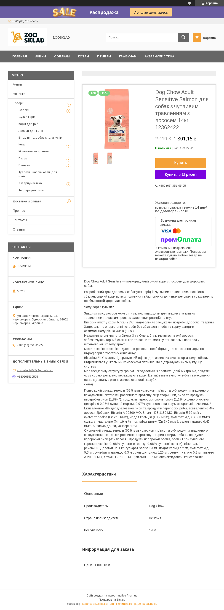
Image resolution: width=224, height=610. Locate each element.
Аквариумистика (159, 56)
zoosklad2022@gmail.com (35, 370)
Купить (180, 163)
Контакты (20, 220)
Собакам (62, 56)
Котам (83, 56)
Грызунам (127, 56)
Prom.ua (132, 595)
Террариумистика (28, 68)
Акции (40, 56)
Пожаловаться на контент (97, 603)
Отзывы (60, 68)
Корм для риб (28, 124)
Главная (19, 56)
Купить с (181, 175)
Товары (18, 103)
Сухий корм (27, 116)
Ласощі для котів (31, 130)
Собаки (24, 110)
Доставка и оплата (93, 68)
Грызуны (24, 165)
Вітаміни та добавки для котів (40, 137)
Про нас (19, 210)
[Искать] (183, 37)
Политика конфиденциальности (136, 603)
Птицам (104, 56)
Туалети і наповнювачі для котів (38, 174)
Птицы (23, 158)
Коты (22, 144)
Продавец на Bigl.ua (112, 599)
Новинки (19, 94)
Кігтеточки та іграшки (34, 151)
